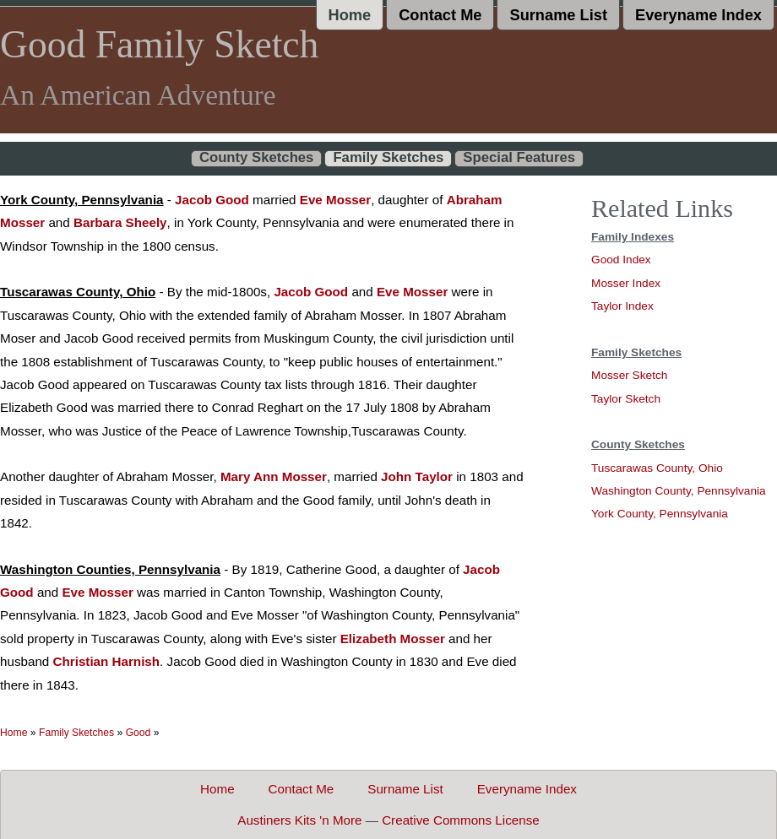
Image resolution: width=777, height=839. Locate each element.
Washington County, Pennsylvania (678, 490)
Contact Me (440, 15)
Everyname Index (698, 15)
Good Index (621, 259)
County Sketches (256, 157)
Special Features (519, 157)
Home (350, 15)
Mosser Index (625, 283)
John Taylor (417, 476)
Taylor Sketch (625, 398)
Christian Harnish (106, 661)
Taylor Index (622, 306)
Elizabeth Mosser (392, 638)
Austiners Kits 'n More (299, 820)
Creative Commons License (461, 820)
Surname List (558, 15)
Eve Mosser (335, 199)
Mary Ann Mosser (273, 476)
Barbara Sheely (120, 222)
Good (138, 733)
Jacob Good (212, 199)
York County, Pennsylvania (659, 513)
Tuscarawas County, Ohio (657, 468)
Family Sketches (388, 157)
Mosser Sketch (629, 375)
